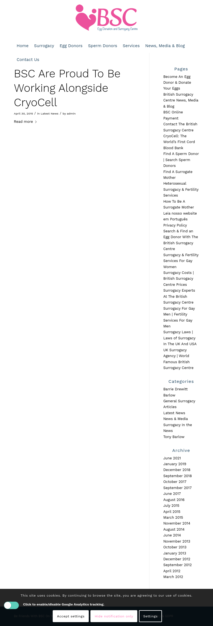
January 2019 (174, 464)
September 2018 (177, 476)
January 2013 (174, 553)
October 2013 (175, 547)
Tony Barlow (174, 437)
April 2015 (172, 512)
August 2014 (174, 529)
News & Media (175, 419)
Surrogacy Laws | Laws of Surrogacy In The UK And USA (180, 338)
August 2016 (174, 500)
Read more (26, 121)
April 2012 (172, 571)
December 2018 (177, 470)
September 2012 (177, 565)
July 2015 (171, 505)
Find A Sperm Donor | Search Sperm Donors (181, 160)
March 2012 (173, 577)
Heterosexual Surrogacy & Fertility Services (181, 189)
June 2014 (172, 535)
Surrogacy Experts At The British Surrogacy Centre (179, 296)
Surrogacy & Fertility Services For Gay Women (181, 261)
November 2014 (177, 523)
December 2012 (176, 559)
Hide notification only (114, 616)
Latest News (50, 113)
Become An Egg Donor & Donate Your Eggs (177, 83)
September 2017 (177, 488)
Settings (150, 616)
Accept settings (71, 616)
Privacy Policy (175, 225)
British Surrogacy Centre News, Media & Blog (180, 100)
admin (71, 113)
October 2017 (174, 482)
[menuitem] (22, 46)
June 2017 (172, 494)
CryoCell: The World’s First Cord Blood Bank (179, 142)
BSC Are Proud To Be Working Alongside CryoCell (67, 88)
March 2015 (173, 517)
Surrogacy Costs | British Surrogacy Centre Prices (178, 279)
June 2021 (172, 458)
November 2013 (176, 541)
